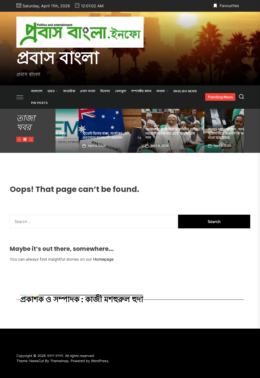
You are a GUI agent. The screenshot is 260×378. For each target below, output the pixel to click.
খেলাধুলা (120, 91)
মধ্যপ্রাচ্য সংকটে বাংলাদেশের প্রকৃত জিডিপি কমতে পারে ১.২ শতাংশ (82, 135)
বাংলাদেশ (37, 91)
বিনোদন (105, 91)
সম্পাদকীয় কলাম (141, 91)
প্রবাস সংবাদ (87, 91)
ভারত (52, 91)
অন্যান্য (162, 91)
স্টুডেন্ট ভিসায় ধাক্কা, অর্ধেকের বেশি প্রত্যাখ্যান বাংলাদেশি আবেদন (145, 135)
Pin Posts (39, 103)
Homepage (103, 259)
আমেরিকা (69, 91)
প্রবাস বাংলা (57, 58)
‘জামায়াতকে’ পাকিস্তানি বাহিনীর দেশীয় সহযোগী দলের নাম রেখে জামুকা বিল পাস (211, 133)
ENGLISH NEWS (185, 91)
